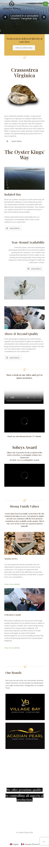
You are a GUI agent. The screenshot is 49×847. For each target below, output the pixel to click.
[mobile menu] (45, 4)
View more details (12, 584)
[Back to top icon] (43, 841)
